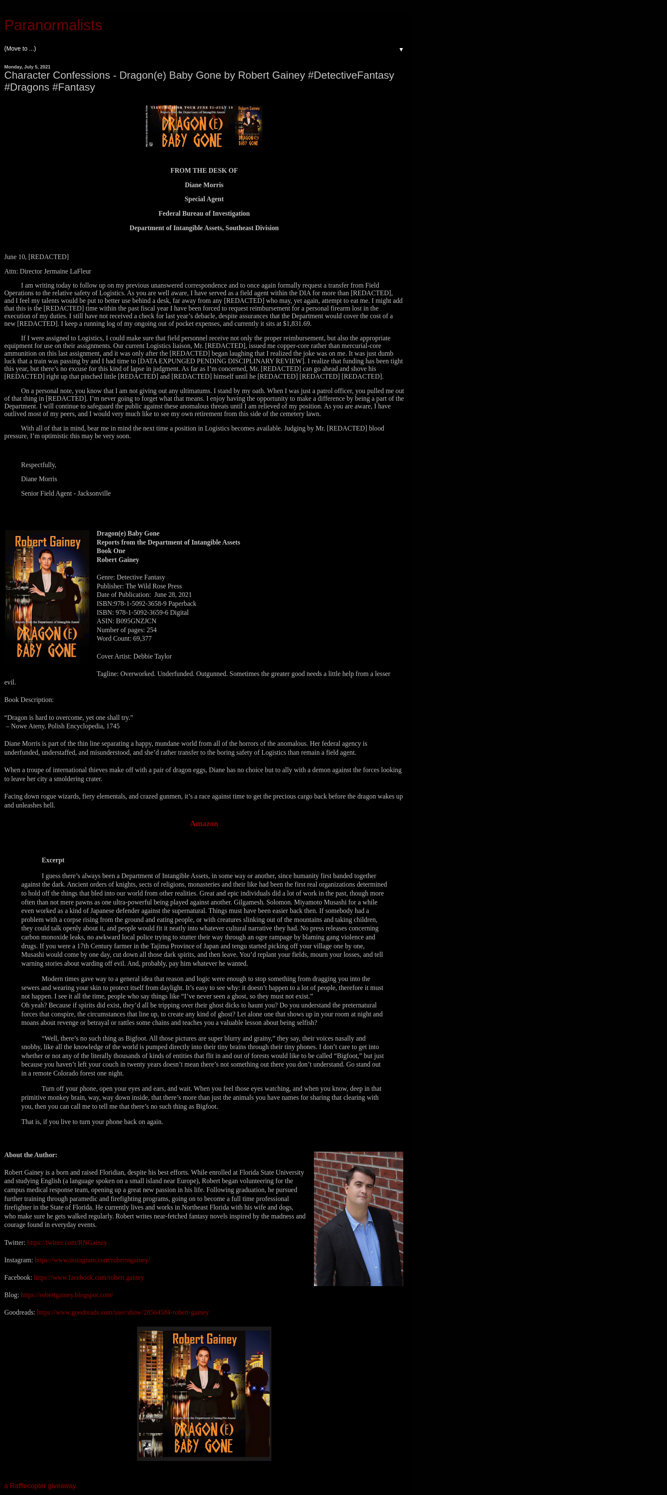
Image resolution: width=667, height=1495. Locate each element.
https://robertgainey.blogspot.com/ (67, 1294)
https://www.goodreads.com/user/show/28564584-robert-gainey (123, 1312)
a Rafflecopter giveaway (40, 1485)
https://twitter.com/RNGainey (67, 1242)
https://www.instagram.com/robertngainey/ (91, 1260)
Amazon (204, 823)
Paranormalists (53, 25)
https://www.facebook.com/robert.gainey (89, 1277)
